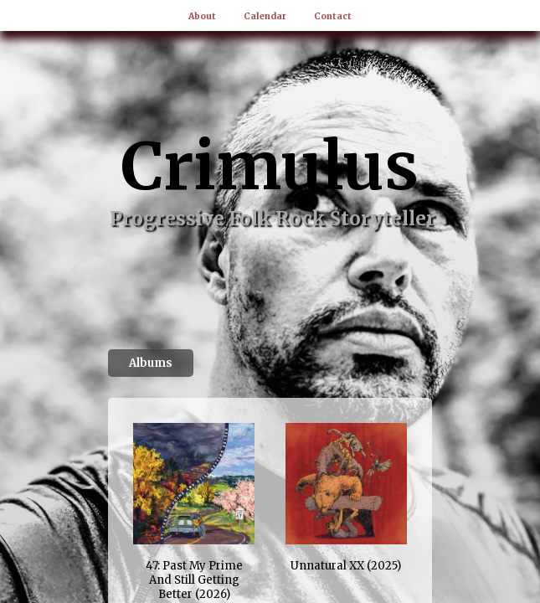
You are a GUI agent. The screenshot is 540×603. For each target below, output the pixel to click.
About (202, 16)
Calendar (265, 16)
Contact (333, 16)
